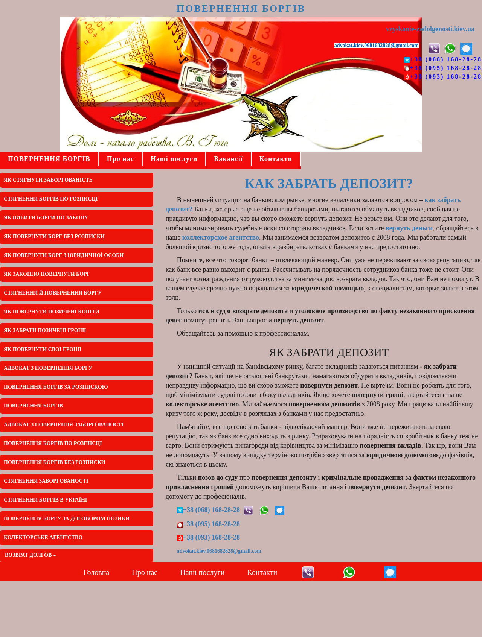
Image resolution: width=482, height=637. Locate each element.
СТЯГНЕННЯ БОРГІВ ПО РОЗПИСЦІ (51, 199)
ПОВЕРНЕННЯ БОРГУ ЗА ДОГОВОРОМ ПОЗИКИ (67, 518)
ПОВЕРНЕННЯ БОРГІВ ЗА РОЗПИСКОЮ (56, 387)
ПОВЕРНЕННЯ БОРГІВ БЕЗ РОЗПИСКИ (54, 462)
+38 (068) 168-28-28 (446, 59)
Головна (97, 572)
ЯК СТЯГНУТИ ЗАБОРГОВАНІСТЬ (48, 180)
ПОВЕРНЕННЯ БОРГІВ (241, 8)
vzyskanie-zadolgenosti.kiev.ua (430, 29)
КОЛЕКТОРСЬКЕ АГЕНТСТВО (43, 537)
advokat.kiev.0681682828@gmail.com (376, 45)
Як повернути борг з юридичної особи (64, 255)
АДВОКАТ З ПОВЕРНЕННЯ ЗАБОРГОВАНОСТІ (64, 424)
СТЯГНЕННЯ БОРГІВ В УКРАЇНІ (45, 500)
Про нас (120, 159)
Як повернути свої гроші (42, 349)
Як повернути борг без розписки (54, 236)
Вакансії (228, 159)
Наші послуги (174, 159)
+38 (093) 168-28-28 (446, 76)
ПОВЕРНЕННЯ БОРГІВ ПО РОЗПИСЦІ (53, 443)
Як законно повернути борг (47, 274)
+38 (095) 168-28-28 (446, 68)
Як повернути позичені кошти (51, 312)
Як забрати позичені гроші (45, 330)
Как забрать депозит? (329, 183)
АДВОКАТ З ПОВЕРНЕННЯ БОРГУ (48, 368)
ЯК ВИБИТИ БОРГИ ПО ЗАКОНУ (46, 217)
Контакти (275, 159)
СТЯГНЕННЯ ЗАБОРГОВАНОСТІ (46, 481)
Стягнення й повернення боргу (53, 293)
